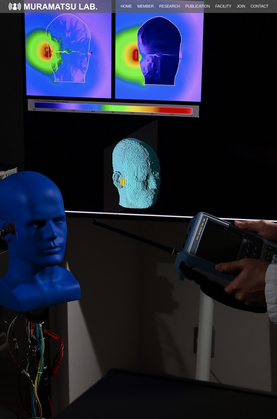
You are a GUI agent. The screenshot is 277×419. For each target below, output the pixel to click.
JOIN (241, 6)
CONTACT (259, 6)
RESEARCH (169, 6)
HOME (126, 6)
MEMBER (145, 6)
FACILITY (223, 6)
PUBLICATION (197, 6)
